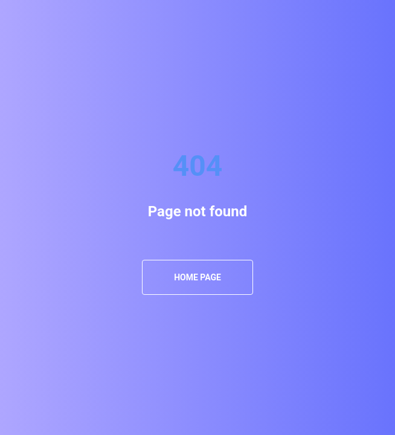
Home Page (197, 277)
